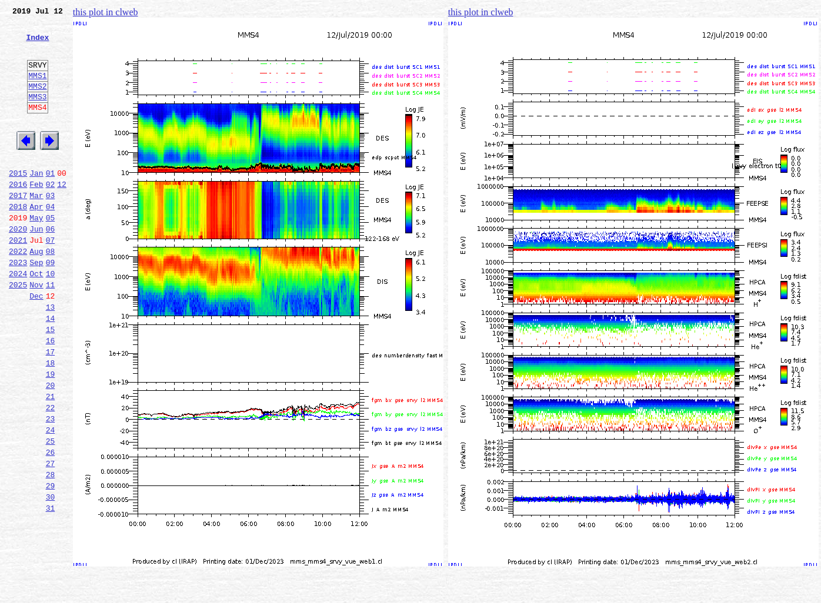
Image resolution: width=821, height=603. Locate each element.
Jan (36, 201)
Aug (36, 291)
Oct (36, 317)
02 (50, 214)
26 (50, 524)
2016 (18, 214)
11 (50, 330)
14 (50, 369)
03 (50, 227)
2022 (18, 291)
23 (50, 485)
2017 (18, 227)
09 (50, 304)
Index (37, 44)
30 (50, 576)
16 (50, 395)
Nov (36, 330)
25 (50, 511)
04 (50, 240)
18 (50, 421)
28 (50, 550)
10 (50, 317)
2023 (18, 304)
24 (50, 498)
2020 (18, 265)
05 (50, 252)
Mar (36, 227)
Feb (36, 214)
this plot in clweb (105, 12)
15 (50, 382)
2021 (18, 278)
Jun (36, 265)
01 (50, 201)
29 (50, 563)
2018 (18, 240)
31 (50, 589)
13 (50, 356)
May (36, 252)
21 (50, 459)
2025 (18, 330)
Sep (36, 304)
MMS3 (37, 114)
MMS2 (37, 101)
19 (50, 433)
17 (50, 408)
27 (50, 537)
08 (50, 291)
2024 (18, 317)
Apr (36, 240)
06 (50, 265)
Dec (36, 343)
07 (50, 278)
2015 (18, 201)
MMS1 (37, 89)
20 (50, 446)
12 (61, 214)
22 (50, 472)
